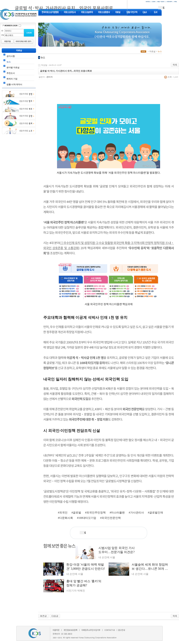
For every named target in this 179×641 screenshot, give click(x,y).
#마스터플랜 (117, 512)
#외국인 (63, 512)
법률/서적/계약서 (14, 84)
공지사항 (11, 56)
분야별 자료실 (13, 67)
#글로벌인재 (155, 512)
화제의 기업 (12, 79)
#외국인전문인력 (110, 517)
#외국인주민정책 (95, 512)
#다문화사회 (65, 517)
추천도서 (11, 73)
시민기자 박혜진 (75, 590)
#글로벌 (76, 512)
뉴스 (9, 62)
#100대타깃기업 (86, 517)
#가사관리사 (136, 512)
